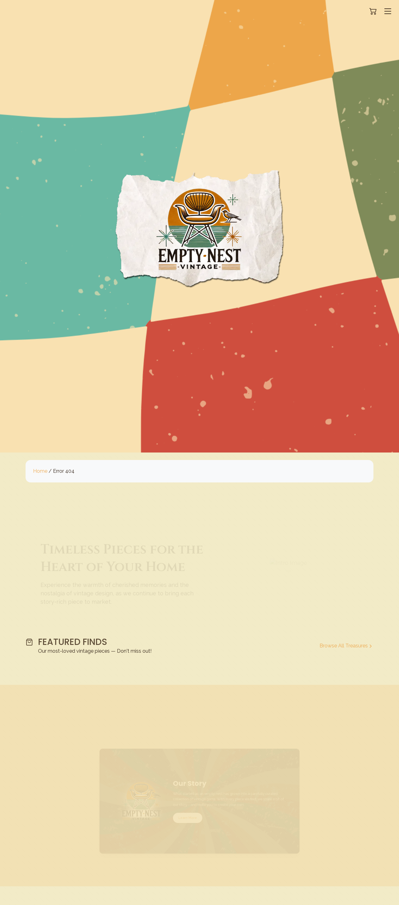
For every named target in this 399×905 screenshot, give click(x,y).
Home (40, 471)
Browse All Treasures (346, 646)
